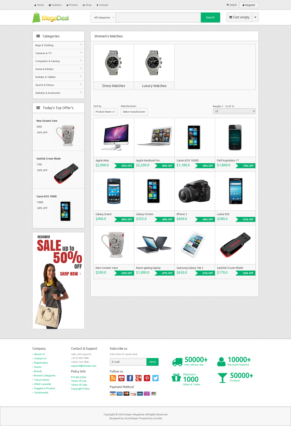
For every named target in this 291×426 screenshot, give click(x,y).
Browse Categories (45, 375)
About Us (39, 354)
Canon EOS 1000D (46, 196)
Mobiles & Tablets (58, 76)
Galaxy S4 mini (144, 214)
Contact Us (40, 358)
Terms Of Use (79, 380)
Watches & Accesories (58, 92)
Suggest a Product (44, 388)
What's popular (42, 384)
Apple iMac (102, 160)
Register (250, 5)
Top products (42, 379)
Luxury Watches (154, 86)
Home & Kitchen (58, 68)
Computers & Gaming (58, 60)
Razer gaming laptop (148, 267)
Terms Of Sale (79, 384)
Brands (38, 371)
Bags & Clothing (58, 45)
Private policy (78, 377)
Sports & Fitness (58, 84)
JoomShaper (131, 418)
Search (210, 17)
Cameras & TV (58, 52)
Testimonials (41, 392)
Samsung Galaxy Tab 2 (190, 267)
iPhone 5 (182, 214)
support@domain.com (83, 365)
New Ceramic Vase (46, 120)
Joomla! (157, 418)
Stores (38, 367)
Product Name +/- (105, 111)
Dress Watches (113, 86)
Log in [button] (233, 4)
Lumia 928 (223, 214)
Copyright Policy (80, 388)
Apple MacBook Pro (148, 160)
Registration (41, 362)
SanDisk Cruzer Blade (48, 158)
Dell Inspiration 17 (228, 160)
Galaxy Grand (103, 214)
